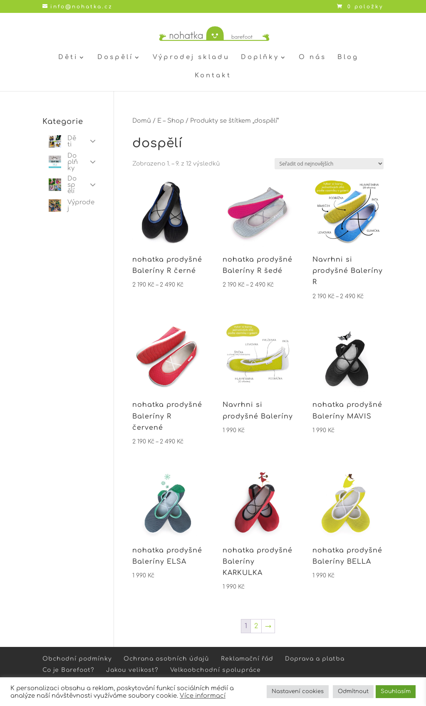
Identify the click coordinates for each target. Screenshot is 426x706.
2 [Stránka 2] (256, 626)
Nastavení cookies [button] (298, 691)
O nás (312, 57)
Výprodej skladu (191, 57)
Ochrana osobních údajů (166, 659)
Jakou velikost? (132, 670)
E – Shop (170, 120)
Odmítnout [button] (353, 691)
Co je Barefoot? (68, 670)
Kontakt (213, 76)
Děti (68, 57)
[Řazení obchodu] (329, 163)
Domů (141, 120)
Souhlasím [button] (396, 691)
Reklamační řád (247, 659)
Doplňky (260, 57)
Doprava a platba (314, 659)
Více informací (202, 695)
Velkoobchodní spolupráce (215, 670)
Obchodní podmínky (77, 659)
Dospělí (115, 57)
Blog (348, 57)
